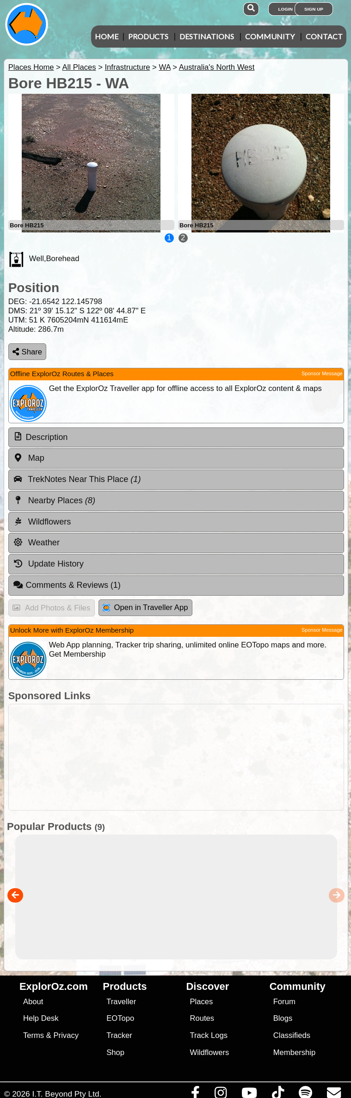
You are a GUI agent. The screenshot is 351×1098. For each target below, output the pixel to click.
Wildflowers (209, 1052)
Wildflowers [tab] (42, 521)
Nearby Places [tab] (54, 500)
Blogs (283, 1018)
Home (106, 36)
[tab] (176, 437)
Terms (33, 1035)
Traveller (121, 1001)
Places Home (31, 67)
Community (270, 36)
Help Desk (41, 1018)
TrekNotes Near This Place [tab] (77, 479)
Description (47, 437)
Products (148, 36)
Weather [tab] (36, 542)
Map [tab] (28, 458)
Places (201, 1001)
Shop (115, 1052)
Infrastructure (127, 67)
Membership (294, 1052)
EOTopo (120, 1018)
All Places (79, 67)
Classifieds (291, 1035)
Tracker (119, 1035)
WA (164, 67)
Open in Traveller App (145, 607)
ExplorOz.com (53, 986)
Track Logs (209, 1035)
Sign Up (313, 9)
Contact (324, 36)
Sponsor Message (322, 373)
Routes (202, 1018)
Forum (284, 1001)
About (33, 1001)
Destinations (206, 36)
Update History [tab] (48, 563)
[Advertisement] (180, 757)
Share (27, 352)
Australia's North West (217, 67)
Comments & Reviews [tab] (67, 585)
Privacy (66, 1035)
